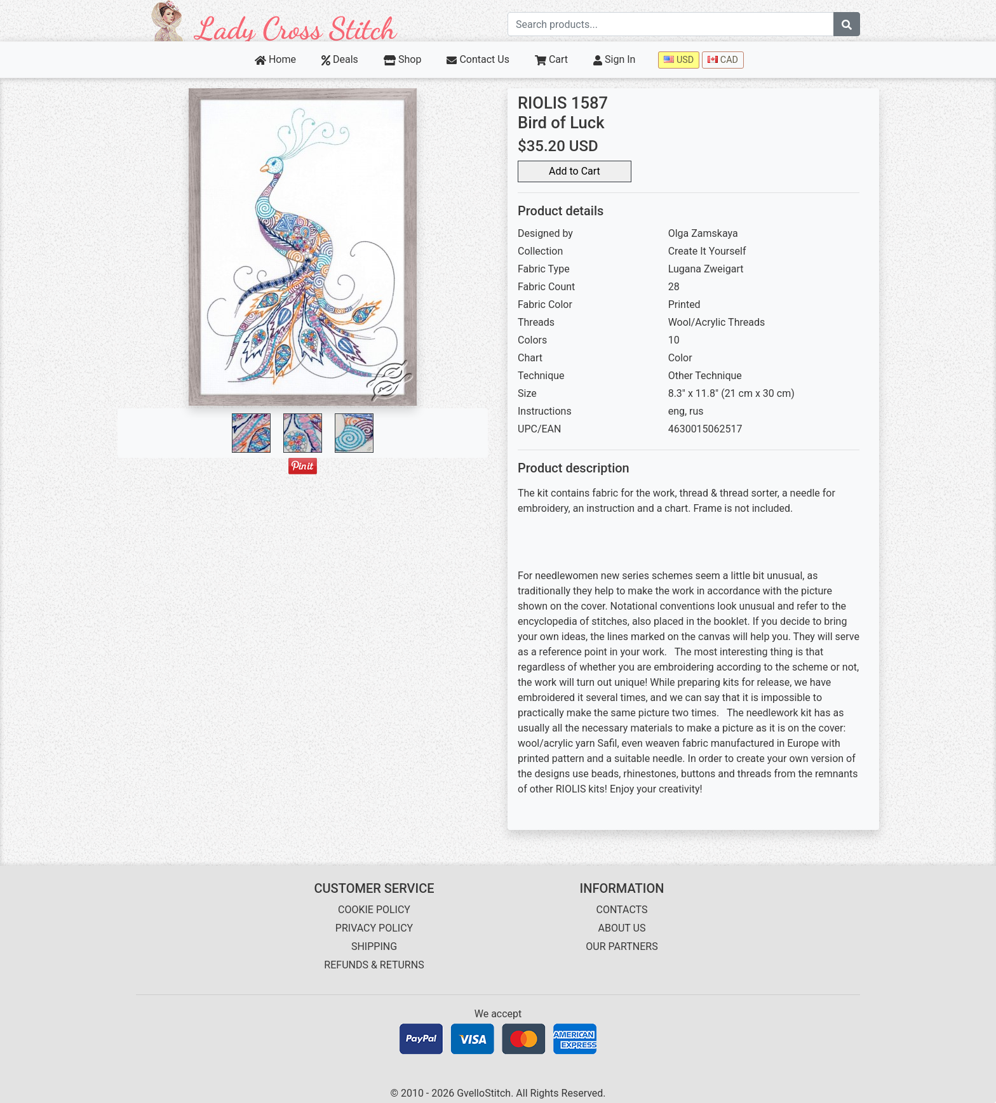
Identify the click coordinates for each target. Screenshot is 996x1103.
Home (275, 59)
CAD (723, 60)
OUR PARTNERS (621, 946)
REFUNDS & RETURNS (374, 965)
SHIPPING (374, 946)
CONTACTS (622, 910)
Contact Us (478, 59)
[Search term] (671, 24)
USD (679, 60)
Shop (403, 59)
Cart (551, 59)
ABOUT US (622, 928)
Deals (339, 59)
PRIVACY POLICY (374, 928)
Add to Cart (574, 171)
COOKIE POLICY (374, 910)
